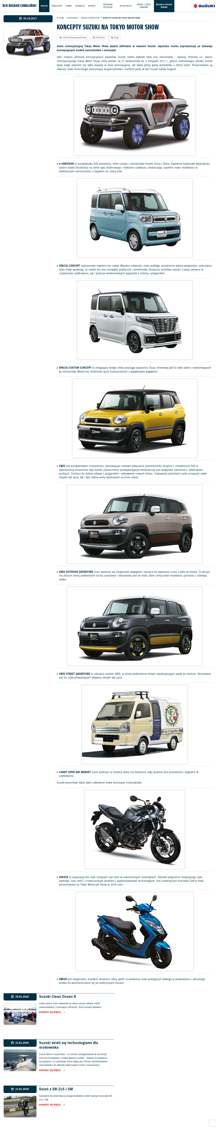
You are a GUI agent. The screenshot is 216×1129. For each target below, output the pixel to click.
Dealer (44, 5)
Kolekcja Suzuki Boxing (164, 6)
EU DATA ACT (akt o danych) (147, 1115)
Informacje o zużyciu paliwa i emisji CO (106, 1115)
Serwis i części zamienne (144, 6)
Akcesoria (76, 1115)
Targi (116, 37)
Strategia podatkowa (202, 1115)
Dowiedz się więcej (48, 1012)
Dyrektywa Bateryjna (176, 1115)
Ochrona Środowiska (14, 1115)
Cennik (69, 5)
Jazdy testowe (122, 1107)
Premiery (100, 37)
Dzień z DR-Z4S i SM (53, 1043)
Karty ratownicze (108, 1119)
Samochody (56, 5)
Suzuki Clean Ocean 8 (55, 996)
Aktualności (126, 5)
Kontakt (92, 5)
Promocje (80, 5)
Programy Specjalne (108, 6)
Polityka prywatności (41, 1115)
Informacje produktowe (74, 37)
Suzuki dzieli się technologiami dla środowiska (172, 999)
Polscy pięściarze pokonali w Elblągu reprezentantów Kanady (174, 1045)
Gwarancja (62, 1115)
